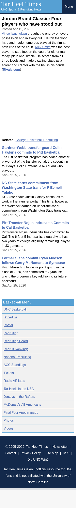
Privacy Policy (31, 453)
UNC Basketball (15, 309)
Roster (8, 325)
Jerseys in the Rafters (19, 396)
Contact (10, 453)
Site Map (51, 453)
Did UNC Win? (37, 459)
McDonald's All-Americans (22, 404)
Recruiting (11, 333)
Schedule (10, 317)
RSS (66, 453)
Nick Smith (42, 47)
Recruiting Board (16, 341)
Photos (9, 420)
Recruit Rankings (16, 349)
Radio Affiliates (14, 380)
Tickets (9, 373)
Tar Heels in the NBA (19, 389)
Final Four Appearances (21, 412)
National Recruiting (17, 357)
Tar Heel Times (21, 3)
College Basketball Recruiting (37, 140)
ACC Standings (15, 365)
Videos (9, 428)
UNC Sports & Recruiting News (21, 9)
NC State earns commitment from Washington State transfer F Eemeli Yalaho (32, 187)
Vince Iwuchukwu (14, 33)
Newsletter (60, 446)
